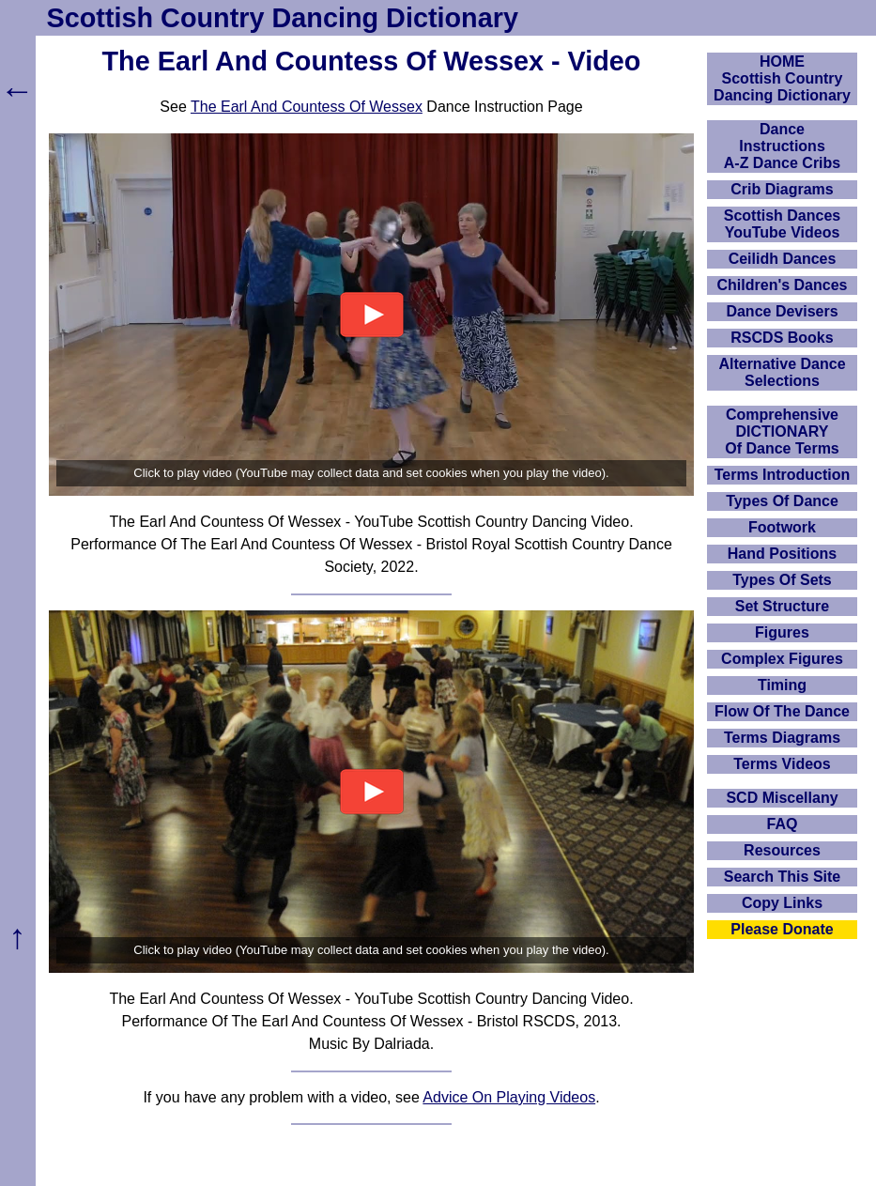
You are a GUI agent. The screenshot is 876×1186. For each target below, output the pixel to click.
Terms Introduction (783, 475)
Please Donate (781, 929)
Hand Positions (782, 554)
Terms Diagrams (782, 738)
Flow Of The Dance (782, 711)
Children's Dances (782, 285)
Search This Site (782, 877)
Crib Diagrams (781, 189)
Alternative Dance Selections (781, 372)
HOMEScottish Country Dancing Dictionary (782, 78)
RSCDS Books (781, 338)
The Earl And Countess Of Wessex (307, 107)
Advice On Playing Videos (509, 1097)
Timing (782, 685)
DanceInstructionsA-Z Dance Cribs (782, 146)
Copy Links (782, 903)
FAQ (782, 824)
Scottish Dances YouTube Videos (782, 224)
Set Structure (782, 606)
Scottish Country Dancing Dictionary (282, 18)
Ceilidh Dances (783, 259)
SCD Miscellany (782, 798)
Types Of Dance (782, 501)
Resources (782, 850)
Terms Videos (781, 764)
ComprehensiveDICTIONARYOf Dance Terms (782, 431)
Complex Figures (782, 659)
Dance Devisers (782, 311)
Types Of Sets (782, 580)
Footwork (782, 527)
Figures (782, 632)
